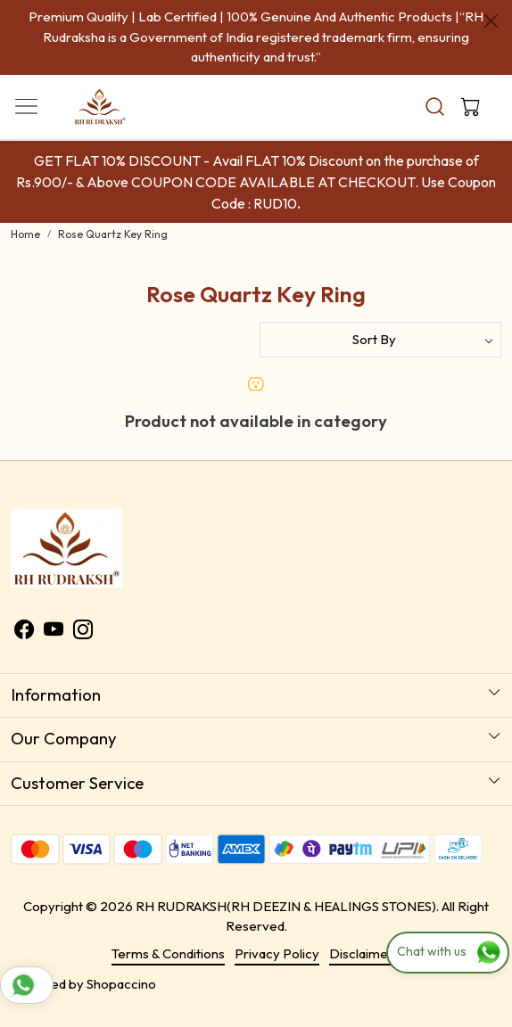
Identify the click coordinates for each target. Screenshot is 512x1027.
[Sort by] (380, 339)
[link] (434, 106)
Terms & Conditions (168, 953)
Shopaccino (121, 983)
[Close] (491, 21)
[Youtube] (53, 632)
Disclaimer (361, 953)
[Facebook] (24, 632)
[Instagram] (83, 632)
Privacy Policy (277, 953)
